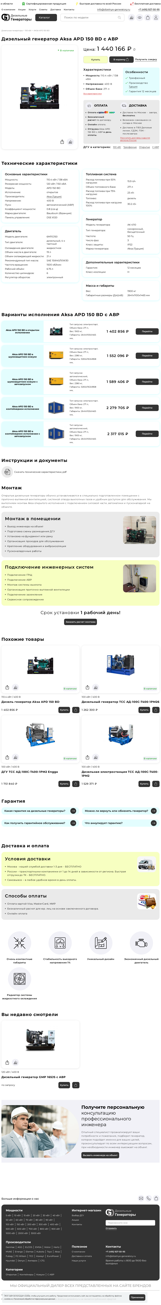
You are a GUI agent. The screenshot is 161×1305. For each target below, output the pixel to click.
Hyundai (38, 1256)
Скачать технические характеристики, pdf (43, 475)
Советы (46, 9)
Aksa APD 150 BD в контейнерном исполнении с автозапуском (22, 437)
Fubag (26, 1251)
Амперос (11, 1260)
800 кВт (10, 1224)
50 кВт (20, 1210)
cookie (7, 1298)
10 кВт (18, 1206)
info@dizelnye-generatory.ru (113, 9)
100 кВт (28, 30)
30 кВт (49, 1206)
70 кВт (42, 1210)
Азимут (10, 1256)
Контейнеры (29, 1274)
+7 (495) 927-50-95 (149, 9)
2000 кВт (49, 1224)
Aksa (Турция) (55, 200)
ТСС (50, 1251)
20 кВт (39, 1206)
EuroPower (24, 1256)
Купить (95, 59)
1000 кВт (36, 1224)
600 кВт (35, 1219)
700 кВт (47, 1219)
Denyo (50, 1256)
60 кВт (31, 1210)
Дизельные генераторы (12, 30)
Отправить (111, 1219)
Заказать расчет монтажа (80, 626)
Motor (50, 1242)
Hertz (9, 1247)
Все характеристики (92, 93)
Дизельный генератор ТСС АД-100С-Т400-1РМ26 (118, 708)
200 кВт (44, 1215)
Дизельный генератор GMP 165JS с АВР (35, 1087)
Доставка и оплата (83, 1251)
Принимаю (137, 1297)
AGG (21, 1242)
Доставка (59, 9)
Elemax (40, 1247)
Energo (29, 1247)
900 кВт (23, 1224)
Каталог (44, 17)
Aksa (17, 1251)
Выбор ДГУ (78, 1206)
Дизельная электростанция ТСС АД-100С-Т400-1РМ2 (118, 783)
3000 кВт (11, 1228)
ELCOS (31, 1242)
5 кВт (9, 1206)
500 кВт (23, 1219)
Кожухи (44, 1274)
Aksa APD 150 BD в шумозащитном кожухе (22, 359)
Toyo (8, 1251)
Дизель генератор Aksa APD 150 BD (31, 706)
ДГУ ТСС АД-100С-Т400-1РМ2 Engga (31, 781)
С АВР (87, 151)
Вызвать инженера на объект (101, 1166)
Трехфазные (131, 147)
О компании (9, 9)
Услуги (34, 9)
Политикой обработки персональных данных (34, 1298)
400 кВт (10, 1219)
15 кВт (28, 1206)
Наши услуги (79, 1256)
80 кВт (53, 1210)
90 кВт (10, 1215)
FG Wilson (39, 1251)
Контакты (73, 9)
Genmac (11, 1242)
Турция (133, 86)
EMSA (40, 1242)
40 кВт (10, 1210)
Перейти (146, 335)
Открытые (148, 147)
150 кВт (32, 1215)
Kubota (52, 1247)
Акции (23, 9)
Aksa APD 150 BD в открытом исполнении (22, 335)
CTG (22, 1260)
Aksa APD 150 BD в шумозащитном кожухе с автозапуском (22, 385)
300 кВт (56, 1215)
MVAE (18, 1247)
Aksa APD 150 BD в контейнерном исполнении (22, 411)
